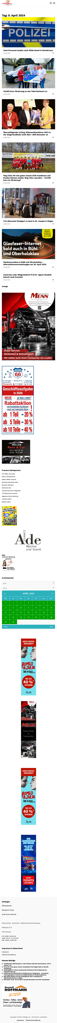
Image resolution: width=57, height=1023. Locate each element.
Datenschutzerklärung (9, 954)
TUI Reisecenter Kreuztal (9, 493)
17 (20, 612)
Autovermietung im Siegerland (11, 490)
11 (28, 607)
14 (51, 607)
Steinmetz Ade (6, 488)
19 (36, 612)
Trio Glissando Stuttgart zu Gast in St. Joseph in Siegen (28, 221)
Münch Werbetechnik (8, 476)
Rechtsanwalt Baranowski (10, 482)
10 (21, 607)
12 (36, 607)
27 (43, 617)
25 (28, 617)
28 (51, 617)
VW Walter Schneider (8, 474)
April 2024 (28, 593)
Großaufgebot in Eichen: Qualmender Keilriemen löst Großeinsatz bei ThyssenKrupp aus (25, 970)
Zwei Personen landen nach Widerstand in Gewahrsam (28, 50)
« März (5, 626)
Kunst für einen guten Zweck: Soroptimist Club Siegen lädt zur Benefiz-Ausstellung (26, 967)
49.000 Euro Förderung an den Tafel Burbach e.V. (25, 91)
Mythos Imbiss (6, 502)
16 (13, 612)
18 (28, 612)
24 (21, 617)
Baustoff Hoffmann (8, 485)
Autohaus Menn (7, 499)
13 (43, 607)
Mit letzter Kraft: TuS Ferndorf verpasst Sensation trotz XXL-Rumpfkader (27, 979)
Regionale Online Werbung (10, 496)
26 (36, 617)
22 (5, 617)
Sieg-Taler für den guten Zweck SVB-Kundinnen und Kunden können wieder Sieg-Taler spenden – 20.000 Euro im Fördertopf (27, 177)
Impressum (5, 952)
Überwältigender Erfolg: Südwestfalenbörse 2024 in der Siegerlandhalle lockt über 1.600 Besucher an (27, 133)
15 (5, 612)
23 (13, 617)
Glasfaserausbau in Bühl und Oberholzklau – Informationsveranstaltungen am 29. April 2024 (24, 263)
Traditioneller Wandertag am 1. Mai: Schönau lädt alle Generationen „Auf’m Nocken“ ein (27, 964)
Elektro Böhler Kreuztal (9, 479)
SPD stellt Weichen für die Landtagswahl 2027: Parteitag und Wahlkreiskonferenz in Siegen (23, 977)
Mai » (52, 626)
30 (13, 622)
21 (51, 612)
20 (43, 612)
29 (5, 622)
